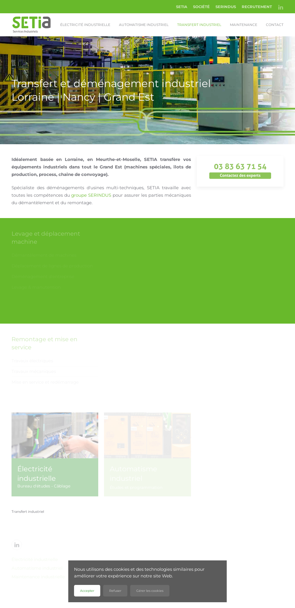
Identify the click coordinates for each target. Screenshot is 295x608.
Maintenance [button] (243, 24)
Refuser (115, 591)
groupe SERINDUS (91, 195)
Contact (274, 24)
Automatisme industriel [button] (144, 24)
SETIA (181, 6)
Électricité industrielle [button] (85, 24)
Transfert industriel (199, 24)
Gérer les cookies (149, 591)
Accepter (87, 591)
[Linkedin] (17, 545)
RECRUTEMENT (257, 6)
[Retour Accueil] (32, 24)
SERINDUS (225, 6)
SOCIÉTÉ (201, 6)
